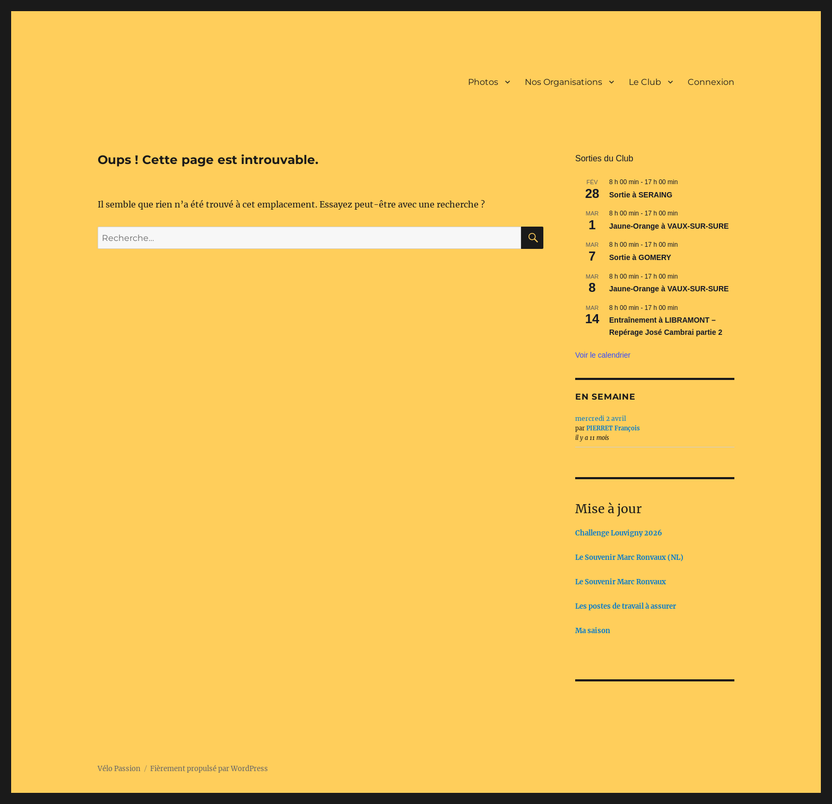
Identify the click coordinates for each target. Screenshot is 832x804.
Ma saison (592, 630)
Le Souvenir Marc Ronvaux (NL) (629, 557)
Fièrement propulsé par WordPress (209, 768)
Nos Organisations (563, 82)
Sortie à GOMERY (640, 257)
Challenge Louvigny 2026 (618, 533)
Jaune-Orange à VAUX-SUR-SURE (669, 226)
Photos (483, 82)
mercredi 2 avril (600, 418)
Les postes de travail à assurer (625, 606)
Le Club (645, 82)
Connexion (711, 82)
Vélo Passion (119, 768)
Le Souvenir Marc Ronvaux (620, 581)
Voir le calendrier (602, 355)
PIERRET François (613, 428)
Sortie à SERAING (640, 195)
